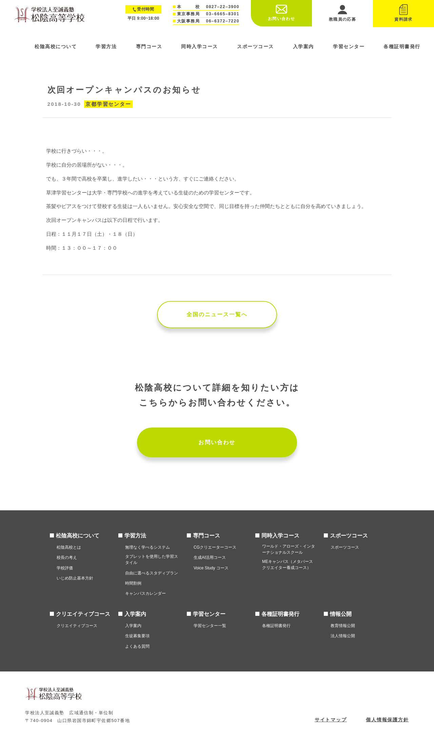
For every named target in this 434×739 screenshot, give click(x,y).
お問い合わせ (216, 442)
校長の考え (67, 557)
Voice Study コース (211, 568)
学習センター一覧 (210, 625)
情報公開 (341, 614)
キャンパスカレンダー (145, 593)
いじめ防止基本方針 (75, 578)
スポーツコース (255, 46)
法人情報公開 (343, 635)
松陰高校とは (69, 547)
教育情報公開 (343, 625)
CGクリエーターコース (215, 547)
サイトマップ (331, 719)
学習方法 (106, 46)
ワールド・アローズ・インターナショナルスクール (288, 549)
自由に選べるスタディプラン (151, 573)
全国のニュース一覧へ (217, 314)
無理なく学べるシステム (147, 547)
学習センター (348, 46)
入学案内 (303, 46)
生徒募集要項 (137, 635)
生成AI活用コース (210, 557)
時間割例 (133, 583)
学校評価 (65, 568)
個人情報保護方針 (387, 719)
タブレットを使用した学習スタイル (151, 559)
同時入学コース (199, 46)
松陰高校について (56, 46)
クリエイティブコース (83, 614)
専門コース (149, 46)
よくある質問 (137, 646)
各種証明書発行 (401, 46)
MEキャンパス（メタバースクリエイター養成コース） (287, 564)
